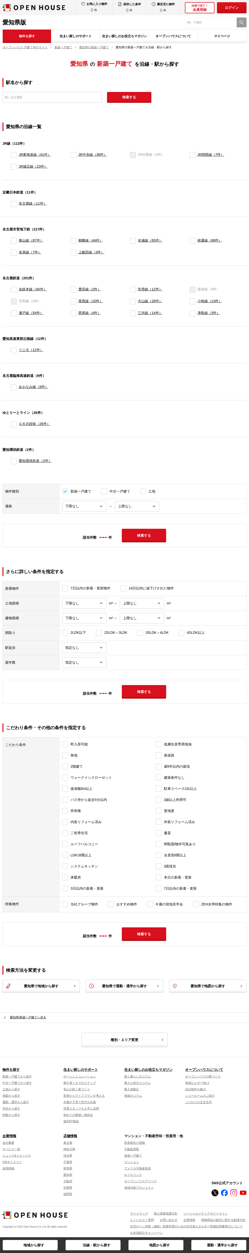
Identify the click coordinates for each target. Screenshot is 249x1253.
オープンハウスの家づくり (203, 1076)
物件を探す (27, 36)
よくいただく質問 (142, 1220)
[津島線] (193, 313)
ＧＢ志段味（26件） (34, 424)
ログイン (232, 8)
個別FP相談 (71, 1121)
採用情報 (8, 1168)
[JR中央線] (73, 155)
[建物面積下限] (84, 618)
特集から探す (11, 1115)
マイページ (222, 36)
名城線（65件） (150, 240)
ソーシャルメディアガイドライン (205, 1213)
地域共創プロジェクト (139, 1187)
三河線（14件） (150, 313)
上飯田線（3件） (91, 252)
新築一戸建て (133, 1155)
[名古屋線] (14, 204)
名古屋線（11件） (33, 203)
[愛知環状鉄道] (14, 461)
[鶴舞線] (73, 241)
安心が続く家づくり (76, 1089)
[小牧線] (193, 301)
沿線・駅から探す (96, 1245)
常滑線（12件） (150, 289)
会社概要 (8, 1143)
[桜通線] (193, 241)
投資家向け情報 (134, 1143)
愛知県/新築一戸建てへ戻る (28, 1017)
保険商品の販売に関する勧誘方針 (223, 1220)
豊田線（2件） (89, 289)
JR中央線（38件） (92, 155)
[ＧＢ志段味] (14, 424)
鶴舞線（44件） (90, 240)
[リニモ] (14, 350)
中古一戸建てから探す (17, 1083)
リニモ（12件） (31, 350)
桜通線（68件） (209, 240)
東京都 (67, 1143)
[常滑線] (133, 290)
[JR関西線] (193, 155)
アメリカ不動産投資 (137, 1168)
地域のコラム (133, 1095)
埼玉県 (67, 1155)
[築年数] (84, 662)
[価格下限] (84, 506)
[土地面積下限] (84, 603)
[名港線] (14, 253)
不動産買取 (131, 1149)
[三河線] (133, 313)
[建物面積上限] (142, 618)
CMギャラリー (12, 1162)
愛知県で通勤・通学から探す (124, 986)
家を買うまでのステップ (79, 1083)
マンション (131, 1162)
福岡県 (67, 1194)
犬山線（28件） (150, 301)
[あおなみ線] (14, 387)
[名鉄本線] (14, 290)
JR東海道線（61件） (35, 155)
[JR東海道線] (14, 155)
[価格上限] (137, 506)
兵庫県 (67, 1187)
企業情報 (9, 1136)
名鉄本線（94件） (33, 289)
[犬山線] (133, 301)
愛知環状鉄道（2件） (35, 461)
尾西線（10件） (90, 301)
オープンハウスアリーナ (140, 1181)
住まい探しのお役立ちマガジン (124, 36)
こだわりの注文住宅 (198, 1102)
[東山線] (14, 241)
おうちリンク (133, 1175)
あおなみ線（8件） (33, 387)
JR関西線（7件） (210, 155)
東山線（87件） (31, 240)
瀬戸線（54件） (31, 313)
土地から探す (11, 1089)
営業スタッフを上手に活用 (81, 1108)
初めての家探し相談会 (78, 1115)
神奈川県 (69, 1149)
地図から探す (159, 1245)
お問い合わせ (169, 1220)
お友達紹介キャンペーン (146, 1233)
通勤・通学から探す (222, 1245)
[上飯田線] (73, 253)
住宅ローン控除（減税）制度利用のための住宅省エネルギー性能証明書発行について (186, 1226)
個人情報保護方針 (166, 1213)
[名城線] (133, 241)
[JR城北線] (14, 167)
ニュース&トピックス (16, 1155)
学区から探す (11, 1108)
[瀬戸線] (14, 313)
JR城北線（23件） (33, 166)
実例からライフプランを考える (84, 1095)
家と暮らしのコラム (137, 1076)
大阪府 (67, 1181)
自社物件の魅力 (195, 1089)
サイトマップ (139, 1213)
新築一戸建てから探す (17, 1076)
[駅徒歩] (84, 647)
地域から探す (33, 1245)
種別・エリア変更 (138, 1039)
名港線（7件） (30, 252)
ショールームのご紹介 (200, 1095)
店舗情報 (70, 1136)
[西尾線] (73, 313)
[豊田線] (73, 290)
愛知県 (67, 1175)
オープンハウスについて (173, 36)
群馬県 (67, 1168)
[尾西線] (73, 301)
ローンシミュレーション (79, 1076)
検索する (129, 97)
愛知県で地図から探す (208, 986)
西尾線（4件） (89, 313)
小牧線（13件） (209, 301)
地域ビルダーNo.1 (197, 1083)
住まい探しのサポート (76, 36)
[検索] (242, 22)
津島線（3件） (208, 313)
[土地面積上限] (142, 603)
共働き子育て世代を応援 (79, 1102)
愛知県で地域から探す (41, 986)
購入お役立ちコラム (137, 1083)
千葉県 (67, 1162)
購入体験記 (131, 1089)
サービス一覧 (11, 1149)
